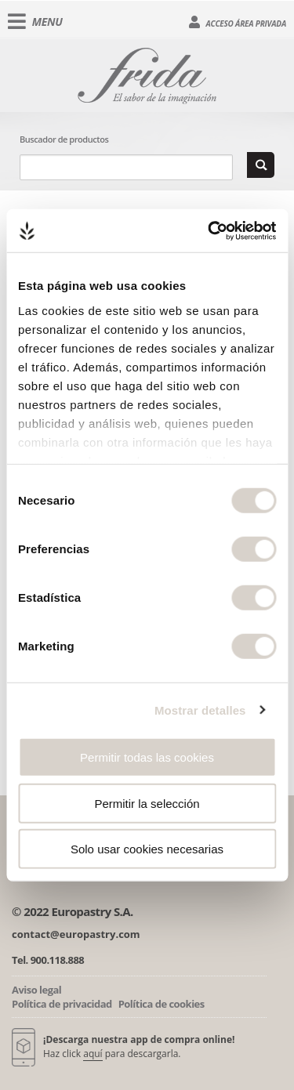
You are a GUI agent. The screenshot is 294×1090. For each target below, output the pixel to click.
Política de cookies (161, 1004)
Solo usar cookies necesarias (147, 849)
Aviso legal (36, 990)
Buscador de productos (64, 139)
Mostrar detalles (200, 709)
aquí (92, 1053)
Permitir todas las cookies (147, 757)
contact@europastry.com (76, 934)
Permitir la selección (146, 802)
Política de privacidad (62, 1004)
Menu (35, 22)
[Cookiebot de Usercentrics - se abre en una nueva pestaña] (209, 230)
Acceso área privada (237, 22)
